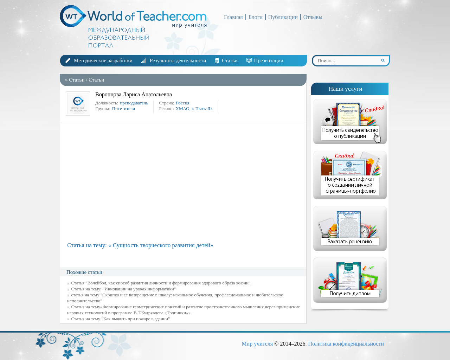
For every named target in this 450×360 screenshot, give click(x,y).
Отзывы (312, 17)
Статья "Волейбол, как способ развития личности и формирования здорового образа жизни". (161, 282)
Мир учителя (257, 344)
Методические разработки (103, 60)
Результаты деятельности (178, 60)
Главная (233, 17)
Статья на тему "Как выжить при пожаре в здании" (120, 318)
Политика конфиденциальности (346, 344)
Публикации (283, 17)
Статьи (229, 60)
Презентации (268, 60)
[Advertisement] (185, 182)
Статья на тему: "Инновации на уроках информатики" (123, 288)
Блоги (256, 17)
